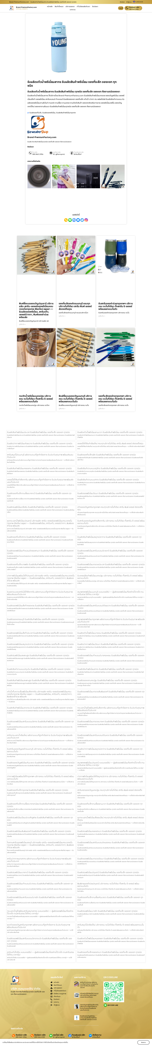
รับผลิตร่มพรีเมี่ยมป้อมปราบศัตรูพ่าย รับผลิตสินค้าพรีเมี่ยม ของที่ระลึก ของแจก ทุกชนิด (40, 819)
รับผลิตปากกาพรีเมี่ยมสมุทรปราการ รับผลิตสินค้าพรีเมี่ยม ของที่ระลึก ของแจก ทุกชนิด (110, 750)
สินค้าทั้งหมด (59, 6)
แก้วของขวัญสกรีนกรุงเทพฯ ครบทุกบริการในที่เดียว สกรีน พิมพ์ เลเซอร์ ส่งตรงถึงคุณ (110, 508)
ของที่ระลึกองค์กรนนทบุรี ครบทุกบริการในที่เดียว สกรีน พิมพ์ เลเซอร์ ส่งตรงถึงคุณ (75, 306)
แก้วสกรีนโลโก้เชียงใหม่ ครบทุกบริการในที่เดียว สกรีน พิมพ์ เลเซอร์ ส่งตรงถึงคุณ (89, 995)
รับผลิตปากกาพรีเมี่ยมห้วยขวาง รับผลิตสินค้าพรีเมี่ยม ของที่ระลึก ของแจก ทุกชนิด (39, 443)
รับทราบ (143, 1042)
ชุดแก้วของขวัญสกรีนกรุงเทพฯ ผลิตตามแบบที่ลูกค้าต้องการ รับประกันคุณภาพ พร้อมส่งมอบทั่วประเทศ (38, 926)
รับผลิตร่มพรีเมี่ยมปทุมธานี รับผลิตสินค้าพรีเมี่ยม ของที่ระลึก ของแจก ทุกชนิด (108, 872)
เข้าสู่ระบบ (129, 2)
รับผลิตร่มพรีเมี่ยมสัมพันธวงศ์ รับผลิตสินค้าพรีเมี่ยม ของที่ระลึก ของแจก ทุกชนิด (39, 831)
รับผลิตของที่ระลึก (35, 112)
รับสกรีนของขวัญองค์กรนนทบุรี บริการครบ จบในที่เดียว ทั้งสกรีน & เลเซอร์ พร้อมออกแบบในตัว (40, 750)
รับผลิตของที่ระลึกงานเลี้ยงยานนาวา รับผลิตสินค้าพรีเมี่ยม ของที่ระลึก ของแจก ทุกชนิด (110, 805)
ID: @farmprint (59, 154)
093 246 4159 (39, 1037)
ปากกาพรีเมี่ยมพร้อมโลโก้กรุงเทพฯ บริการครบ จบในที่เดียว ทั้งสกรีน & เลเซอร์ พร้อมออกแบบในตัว (40, 778)
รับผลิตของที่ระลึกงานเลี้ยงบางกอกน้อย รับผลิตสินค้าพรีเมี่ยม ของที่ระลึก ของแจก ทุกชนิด (39, 805)
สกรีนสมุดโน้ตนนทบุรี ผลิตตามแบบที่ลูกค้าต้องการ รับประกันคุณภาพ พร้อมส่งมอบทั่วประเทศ (40, 456)
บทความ (73, 9)
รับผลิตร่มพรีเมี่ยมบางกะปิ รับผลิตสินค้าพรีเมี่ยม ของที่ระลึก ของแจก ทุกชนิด (37, 872)
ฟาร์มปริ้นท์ (77, 154)
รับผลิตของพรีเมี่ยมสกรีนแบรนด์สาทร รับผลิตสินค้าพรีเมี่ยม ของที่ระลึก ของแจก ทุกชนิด (40, 723)
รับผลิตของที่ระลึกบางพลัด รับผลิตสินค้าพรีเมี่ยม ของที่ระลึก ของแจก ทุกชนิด (38, 564)
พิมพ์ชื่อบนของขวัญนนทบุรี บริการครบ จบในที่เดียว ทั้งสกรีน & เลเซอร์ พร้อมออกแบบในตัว (75, 398)
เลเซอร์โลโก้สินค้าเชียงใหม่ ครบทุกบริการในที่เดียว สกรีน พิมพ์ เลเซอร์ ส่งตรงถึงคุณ (110, 443)
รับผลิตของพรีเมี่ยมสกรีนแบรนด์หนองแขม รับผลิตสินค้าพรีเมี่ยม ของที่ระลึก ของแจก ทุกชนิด (111, 844)
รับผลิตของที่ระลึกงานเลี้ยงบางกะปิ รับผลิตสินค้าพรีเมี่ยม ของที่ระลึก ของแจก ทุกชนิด (39, 494)
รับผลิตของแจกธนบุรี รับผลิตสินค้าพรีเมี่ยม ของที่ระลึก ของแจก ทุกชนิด (35, 619)
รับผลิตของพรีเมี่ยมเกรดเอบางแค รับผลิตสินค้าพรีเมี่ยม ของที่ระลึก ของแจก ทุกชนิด (110, 721)
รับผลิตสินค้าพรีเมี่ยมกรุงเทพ (66, 112)
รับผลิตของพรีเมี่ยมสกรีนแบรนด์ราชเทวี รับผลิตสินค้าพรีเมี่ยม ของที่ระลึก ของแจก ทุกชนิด (110, 552)
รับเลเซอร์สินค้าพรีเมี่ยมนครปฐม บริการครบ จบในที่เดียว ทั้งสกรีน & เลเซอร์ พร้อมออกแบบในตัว (110, 577)
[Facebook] (74, 220)
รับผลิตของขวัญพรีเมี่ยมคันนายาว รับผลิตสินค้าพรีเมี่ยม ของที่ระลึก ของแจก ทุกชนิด (41, 762)
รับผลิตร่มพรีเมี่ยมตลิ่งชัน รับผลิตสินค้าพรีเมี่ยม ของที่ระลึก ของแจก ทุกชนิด (37, 507)
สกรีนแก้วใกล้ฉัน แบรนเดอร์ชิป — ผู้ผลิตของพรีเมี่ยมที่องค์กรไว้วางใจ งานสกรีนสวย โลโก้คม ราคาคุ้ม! (40, 953)
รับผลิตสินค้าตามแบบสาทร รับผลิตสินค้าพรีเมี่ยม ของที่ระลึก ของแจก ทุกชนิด (108, 479)
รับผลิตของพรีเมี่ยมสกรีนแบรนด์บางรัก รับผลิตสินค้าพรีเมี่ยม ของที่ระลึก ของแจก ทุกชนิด (39, 898)
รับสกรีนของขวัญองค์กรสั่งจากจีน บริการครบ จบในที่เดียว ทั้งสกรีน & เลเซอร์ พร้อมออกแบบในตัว (111, 522)
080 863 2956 (134, 9)
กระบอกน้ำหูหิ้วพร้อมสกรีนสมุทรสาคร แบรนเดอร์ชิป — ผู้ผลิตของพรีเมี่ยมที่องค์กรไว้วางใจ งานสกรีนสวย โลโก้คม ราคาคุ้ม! (40, 912)
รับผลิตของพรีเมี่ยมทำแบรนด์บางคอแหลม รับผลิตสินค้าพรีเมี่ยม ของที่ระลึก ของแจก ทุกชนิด (110, 657)
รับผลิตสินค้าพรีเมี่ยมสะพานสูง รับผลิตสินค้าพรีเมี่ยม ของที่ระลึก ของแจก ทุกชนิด (39, 680)
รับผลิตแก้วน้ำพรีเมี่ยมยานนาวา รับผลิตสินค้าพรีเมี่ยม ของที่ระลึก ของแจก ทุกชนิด (109, 432)
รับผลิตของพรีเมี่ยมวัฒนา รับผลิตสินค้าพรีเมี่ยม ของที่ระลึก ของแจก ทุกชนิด (107, 493)
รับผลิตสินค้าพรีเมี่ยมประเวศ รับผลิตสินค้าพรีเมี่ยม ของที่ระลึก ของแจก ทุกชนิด (38, 432)
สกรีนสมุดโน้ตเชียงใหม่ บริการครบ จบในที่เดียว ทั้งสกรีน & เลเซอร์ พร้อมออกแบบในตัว (110, 926)
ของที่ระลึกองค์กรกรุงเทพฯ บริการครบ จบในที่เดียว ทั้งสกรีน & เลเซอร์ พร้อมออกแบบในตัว (115, 398)
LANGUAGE (139, 2)
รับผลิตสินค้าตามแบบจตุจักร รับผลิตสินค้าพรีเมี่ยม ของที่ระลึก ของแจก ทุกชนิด (108, 468)
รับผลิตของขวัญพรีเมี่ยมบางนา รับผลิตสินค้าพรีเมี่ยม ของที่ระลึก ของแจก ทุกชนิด (88, 1018)
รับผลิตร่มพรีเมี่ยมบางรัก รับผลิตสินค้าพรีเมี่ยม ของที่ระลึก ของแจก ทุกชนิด (107, 911)
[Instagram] (86, 220)
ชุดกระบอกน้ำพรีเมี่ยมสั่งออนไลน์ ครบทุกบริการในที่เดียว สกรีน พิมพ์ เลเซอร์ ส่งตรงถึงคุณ (110, 819)
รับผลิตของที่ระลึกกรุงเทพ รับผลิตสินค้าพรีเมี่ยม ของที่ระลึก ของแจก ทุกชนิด (37, 790)
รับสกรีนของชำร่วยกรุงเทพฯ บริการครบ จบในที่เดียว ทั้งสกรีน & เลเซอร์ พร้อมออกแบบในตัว (115, 306)
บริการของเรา (70, 6)
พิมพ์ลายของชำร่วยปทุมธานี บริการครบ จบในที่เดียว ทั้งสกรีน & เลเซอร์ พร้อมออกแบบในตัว (108, 885)
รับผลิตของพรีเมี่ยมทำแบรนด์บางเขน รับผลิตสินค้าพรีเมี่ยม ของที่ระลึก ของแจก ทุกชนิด (40, 885)
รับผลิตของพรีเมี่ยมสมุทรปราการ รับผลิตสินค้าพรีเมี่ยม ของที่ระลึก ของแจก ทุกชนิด (40, 644)
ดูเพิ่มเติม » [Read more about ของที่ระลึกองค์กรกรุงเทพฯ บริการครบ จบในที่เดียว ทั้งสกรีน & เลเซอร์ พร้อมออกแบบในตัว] (101, 408)
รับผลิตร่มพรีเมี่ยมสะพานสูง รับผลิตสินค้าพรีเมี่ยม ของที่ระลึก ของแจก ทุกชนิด (38, 655)
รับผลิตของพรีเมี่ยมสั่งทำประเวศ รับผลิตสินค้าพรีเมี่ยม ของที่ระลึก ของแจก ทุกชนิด (40, 633)
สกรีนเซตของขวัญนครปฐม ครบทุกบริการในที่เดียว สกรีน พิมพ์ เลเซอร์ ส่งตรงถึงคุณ (109, 791)
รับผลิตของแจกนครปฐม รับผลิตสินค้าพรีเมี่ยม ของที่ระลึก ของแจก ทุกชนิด (107, 680)
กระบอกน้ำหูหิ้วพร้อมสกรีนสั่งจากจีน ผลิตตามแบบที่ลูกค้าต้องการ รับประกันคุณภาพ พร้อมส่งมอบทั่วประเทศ (110, 709)
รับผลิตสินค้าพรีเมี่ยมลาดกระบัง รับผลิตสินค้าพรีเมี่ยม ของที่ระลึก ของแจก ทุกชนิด (40, 707)
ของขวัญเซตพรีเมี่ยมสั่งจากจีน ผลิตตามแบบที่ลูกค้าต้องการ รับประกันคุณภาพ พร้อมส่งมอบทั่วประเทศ (89, 1007)
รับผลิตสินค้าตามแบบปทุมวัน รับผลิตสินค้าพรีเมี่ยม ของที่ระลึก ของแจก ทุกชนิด (38, 669)
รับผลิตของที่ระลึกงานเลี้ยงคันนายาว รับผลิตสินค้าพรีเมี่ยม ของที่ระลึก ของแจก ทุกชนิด (110, 898)
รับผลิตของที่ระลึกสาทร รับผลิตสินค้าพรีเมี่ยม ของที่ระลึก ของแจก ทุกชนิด (36, 537)
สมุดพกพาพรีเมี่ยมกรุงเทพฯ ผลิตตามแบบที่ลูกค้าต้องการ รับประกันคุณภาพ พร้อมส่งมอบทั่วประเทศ (111, 620)
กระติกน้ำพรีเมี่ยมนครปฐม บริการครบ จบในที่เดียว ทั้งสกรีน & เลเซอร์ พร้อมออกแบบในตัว (36, 398)
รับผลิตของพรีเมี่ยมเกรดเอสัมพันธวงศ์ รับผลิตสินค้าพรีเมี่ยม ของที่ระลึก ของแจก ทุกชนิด (111, 693)
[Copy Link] (66, 220)
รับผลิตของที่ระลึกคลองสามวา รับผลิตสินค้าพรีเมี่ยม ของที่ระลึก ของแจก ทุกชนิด (109, 952)
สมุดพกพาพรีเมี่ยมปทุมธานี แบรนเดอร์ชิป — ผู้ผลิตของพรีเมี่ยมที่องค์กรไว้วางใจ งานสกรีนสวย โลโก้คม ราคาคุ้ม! (110, 764)
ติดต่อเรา (122, 2)
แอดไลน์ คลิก (57, 152)
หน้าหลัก (50, 6)
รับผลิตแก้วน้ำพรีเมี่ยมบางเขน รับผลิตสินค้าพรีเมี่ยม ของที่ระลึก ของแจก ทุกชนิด (109, 633)
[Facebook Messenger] (78, 220)
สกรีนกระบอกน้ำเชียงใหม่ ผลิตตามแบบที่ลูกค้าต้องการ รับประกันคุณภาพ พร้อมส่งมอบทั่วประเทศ (39, 736)
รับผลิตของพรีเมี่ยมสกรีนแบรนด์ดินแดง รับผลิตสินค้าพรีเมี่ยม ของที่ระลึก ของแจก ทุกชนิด (110, 736)
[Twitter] (82, 220)
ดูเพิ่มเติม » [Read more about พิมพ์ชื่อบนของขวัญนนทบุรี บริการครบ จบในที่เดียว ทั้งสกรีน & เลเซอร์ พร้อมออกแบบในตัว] (62, 408)
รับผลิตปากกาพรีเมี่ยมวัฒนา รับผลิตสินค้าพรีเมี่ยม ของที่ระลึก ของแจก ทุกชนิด (108, 644)
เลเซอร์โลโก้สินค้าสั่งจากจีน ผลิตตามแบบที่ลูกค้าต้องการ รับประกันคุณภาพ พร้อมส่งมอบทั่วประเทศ (40, 481)
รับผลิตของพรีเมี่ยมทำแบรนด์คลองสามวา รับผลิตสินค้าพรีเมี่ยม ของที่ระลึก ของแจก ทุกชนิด (40, 552)
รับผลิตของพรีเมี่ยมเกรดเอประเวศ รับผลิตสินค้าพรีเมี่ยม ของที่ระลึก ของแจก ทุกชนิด (111, 564)
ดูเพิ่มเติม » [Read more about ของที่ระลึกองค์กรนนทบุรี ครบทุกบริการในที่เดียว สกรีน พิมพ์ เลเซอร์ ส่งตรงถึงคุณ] (62, 316)
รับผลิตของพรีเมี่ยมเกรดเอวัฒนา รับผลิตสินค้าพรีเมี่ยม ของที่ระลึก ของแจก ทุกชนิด (110, 858)
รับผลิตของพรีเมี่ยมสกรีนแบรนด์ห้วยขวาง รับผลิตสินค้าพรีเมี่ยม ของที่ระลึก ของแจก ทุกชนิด (110, 607)
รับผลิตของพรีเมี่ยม (48, 112)
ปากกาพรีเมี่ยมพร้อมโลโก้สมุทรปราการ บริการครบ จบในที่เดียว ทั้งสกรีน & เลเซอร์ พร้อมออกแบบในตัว (110, 778)
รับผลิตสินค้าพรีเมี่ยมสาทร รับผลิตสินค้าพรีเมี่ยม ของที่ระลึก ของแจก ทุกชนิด (108, 669)
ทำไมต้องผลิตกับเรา (83, 6)
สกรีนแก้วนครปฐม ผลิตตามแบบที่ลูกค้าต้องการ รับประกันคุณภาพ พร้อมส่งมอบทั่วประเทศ (89, 985)
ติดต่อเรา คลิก (134, 7)
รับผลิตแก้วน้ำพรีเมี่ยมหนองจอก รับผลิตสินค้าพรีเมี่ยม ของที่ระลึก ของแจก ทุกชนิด (110, 938)
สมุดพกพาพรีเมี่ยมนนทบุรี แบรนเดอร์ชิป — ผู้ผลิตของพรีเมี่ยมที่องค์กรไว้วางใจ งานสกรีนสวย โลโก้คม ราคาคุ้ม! (110, 593)
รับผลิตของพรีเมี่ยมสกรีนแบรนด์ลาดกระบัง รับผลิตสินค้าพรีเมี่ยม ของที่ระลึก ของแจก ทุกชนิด (39, 940)
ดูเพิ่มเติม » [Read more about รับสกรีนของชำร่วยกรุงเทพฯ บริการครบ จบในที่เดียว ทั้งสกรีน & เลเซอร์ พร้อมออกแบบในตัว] (101, 316)
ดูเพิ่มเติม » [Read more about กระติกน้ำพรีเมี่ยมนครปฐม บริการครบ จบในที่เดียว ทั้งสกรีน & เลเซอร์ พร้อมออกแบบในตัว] (22, 408)
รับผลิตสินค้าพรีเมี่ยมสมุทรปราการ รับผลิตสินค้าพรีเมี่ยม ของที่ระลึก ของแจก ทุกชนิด (109, 538)
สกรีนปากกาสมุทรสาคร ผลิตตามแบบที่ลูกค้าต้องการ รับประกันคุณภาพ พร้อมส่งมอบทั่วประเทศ (39, 860)
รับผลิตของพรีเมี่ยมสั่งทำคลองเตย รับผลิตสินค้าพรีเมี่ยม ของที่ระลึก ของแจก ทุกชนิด (41, 605)
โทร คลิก (34, 152)
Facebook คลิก (79, 152)
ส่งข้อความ (96, 1035)
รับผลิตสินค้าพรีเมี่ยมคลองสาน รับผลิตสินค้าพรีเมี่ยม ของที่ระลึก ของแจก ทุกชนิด (39, 468)
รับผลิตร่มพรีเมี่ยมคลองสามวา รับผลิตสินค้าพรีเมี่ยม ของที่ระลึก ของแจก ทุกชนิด (109, 831)
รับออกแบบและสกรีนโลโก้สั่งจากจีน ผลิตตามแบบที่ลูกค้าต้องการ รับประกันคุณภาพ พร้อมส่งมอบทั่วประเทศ (40, 593)
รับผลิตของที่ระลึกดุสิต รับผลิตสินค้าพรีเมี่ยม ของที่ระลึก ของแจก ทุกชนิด (106, 454)
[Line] (70, 220)
